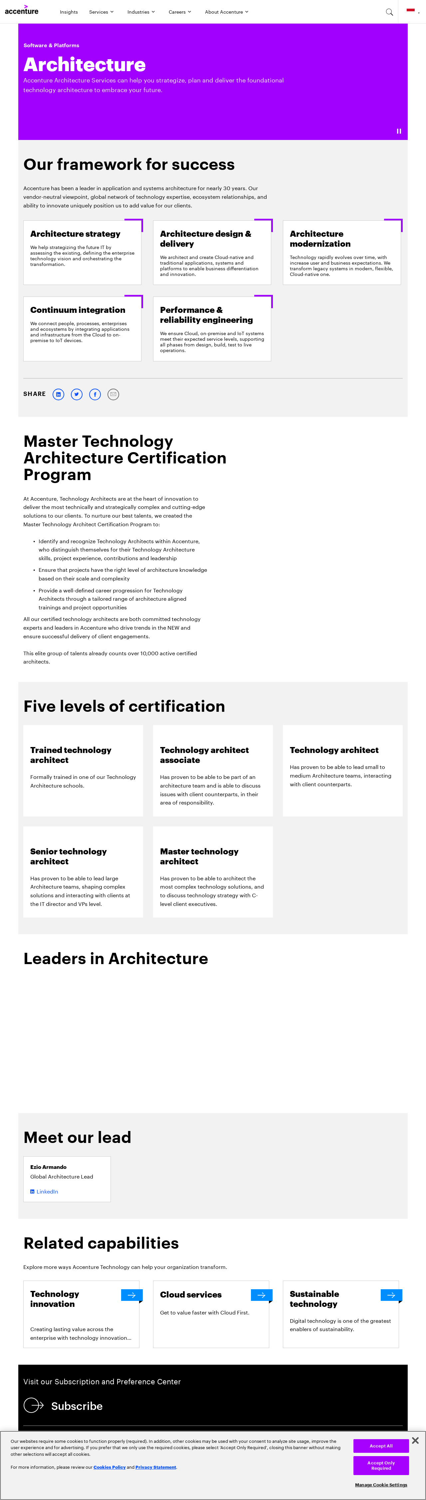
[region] (213, 1465)
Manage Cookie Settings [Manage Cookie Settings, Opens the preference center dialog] (381, 1485)
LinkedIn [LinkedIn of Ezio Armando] (47, 1191)
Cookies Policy (110, 1467)
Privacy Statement (155, 1467)
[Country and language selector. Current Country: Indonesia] (412, 11)
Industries (138, 11)
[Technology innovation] (84, 1299)
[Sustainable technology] (344, 1299)
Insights (69, 11)
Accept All (381, 1446)
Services (98, 11)
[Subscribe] (64, 1405)
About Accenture (224, 11)
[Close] (415, 1440)
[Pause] (399, 131)
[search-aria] (389, 11)
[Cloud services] (214, 1295)
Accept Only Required (381, 1465)
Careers (177, 11)
